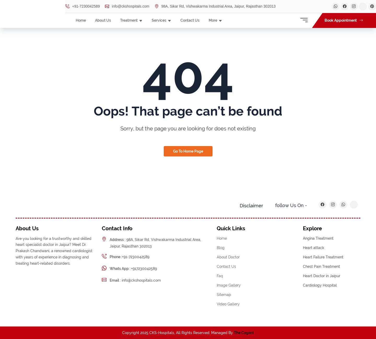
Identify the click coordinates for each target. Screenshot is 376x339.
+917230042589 (133, 269)
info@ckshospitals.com (127, 6)
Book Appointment (344, 20)
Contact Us (189, 20)
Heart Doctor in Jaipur (321, 276)
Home (81, 20)
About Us (103, 20)
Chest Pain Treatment (321, 266)
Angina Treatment (318, 238)
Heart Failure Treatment (323, 257)
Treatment (129, 20)
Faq (220, 276)
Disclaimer (251, 205)
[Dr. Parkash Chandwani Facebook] (345, 6)
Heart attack (313, 248)
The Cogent (244, 333)
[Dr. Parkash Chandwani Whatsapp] (335, 6)
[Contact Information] (304, 20)
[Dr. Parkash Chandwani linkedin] (354, 6)
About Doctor (228, 257)
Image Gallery (229, 285)
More (213, 20)
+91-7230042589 (82, 6)
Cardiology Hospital (320, 285)
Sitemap (224, 295)
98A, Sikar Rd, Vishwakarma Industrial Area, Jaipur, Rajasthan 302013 (215, 6)
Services (159, 20)
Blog (221, 248)
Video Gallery (228, 304)
